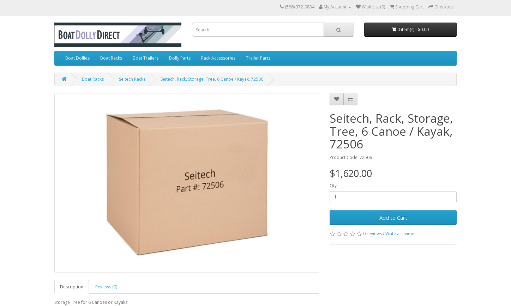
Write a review (399, 234)
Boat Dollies (77, 58)
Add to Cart (393, 217)
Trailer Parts (258, 58)
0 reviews (372, 234)
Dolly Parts (180, 58)
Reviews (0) (106, 287)
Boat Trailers (145, 58)
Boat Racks (111, 58)
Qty (333, 186)
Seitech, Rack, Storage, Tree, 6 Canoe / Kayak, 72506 (212, 79)
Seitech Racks (132, 79)
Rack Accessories (218, 58)
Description (71, 287)
